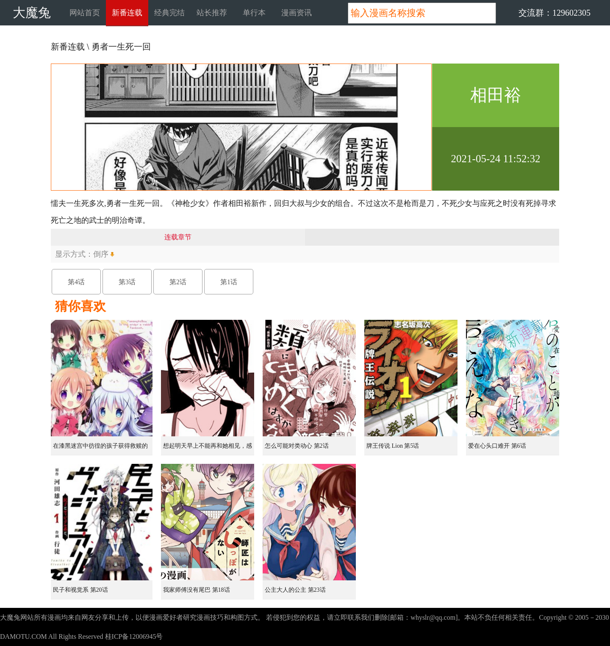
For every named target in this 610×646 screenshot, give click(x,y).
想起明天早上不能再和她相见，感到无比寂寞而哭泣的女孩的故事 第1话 (208, 449)
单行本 (254, 12)
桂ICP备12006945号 (134, 636)
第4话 (76, 282)
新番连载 (127, 12)
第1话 (228, 282)
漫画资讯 (296, 12)
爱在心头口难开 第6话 (497, 446)
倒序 (100, 254)
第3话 (127, 282)
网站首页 (84, 12)
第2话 (177, 282)
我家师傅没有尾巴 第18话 (196, 590)
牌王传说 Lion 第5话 (392, 446)
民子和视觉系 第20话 (80, 590)
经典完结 (169, 12)
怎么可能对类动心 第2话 (297, 446)
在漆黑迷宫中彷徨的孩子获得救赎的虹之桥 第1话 (100, 449)
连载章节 (177, 237)
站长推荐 (212, 12)
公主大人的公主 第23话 (295, 590)
